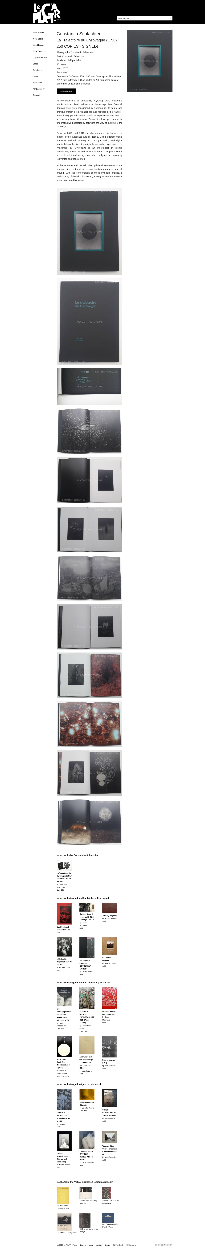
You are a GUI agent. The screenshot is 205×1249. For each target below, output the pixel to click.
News (35, 76)
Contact (36, 95)
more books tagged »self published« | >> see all (83, 898)
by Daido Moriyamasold (108, 1017)
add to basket (66, 91)
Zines (35, 64)
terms (107, 1245)
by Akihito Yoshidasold (109, 918)
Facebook (118, 1245)
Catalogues (38, 70)
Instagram (131, 1245)
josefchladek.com (166, 1245)
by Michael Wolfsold (109, 1115)
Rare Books (38, 51)
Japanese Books (40, 57)
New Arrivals (38, 33)
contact (99, 1245)
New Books (38, 39)
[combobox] (144, 18)
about (91, 1245)
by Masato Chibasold (63, 930)
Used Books (38, 45)
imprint (83, 1245)
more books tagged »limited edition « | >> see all (83, 982)
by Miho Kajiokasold (86, 1065)
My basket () (39, 89)
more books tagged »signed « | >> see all (79, 1084)
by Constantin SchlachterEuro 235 (64, 881)
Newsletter (38, 83)
